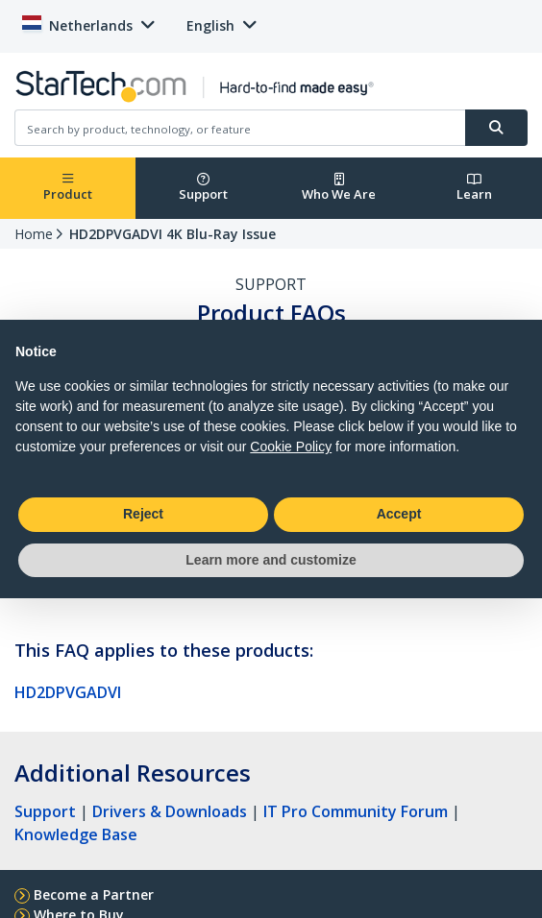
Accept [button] (399, 513)
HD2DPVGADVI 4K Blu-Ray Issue (172, 234)
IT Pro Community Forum (355, 811)
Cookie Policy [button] (291, 446)
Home (33, 234)
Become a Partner (94, 894)
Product (67, 188)
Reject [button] (143, 513)
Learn (474, 188)
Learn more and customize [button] (270, 560)
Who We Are (339, 188)
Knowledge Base (75, 834)
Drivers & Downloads (169, 811)
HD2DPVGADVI (67, 692)
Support (203, 188)
